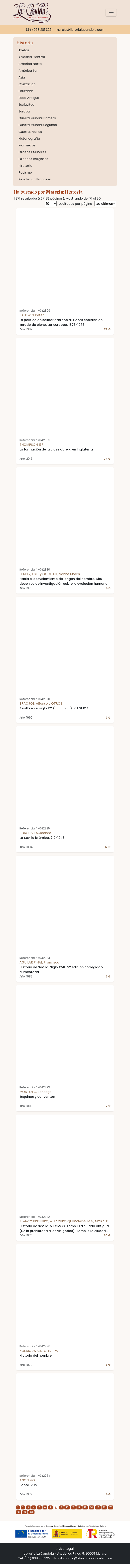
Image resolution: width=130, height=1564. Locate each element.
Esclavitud (26, 104)
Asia (21, 77)
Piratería (25, 165)
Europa (24, 111)
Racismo (25, 172)
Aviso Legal (65, 1548)
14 (91, 1507)
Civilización (27, 84)
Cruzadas (25, 91)
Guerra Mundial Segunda (37, 125)
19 (24, 1512)
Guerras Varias (30, 131)
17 (110, 1507)
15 (98, 1507)
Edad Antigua (28, 97)
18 (18, 1512)
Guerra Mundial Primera (37, 118)
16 (104, 1507)
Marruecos (27, 145)
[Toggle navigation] (111, 13)
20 (31, 1512)
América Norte (30, 64)
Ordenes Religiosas (33, 159)
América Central (31, 57)
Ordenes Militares (32, 152)
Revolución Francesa (34, 179)
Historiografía (29, 138)
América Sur (28, 70)
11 (73, 1507)
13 (85, 1507)
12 (79, 1507)
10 (67, 1507)
